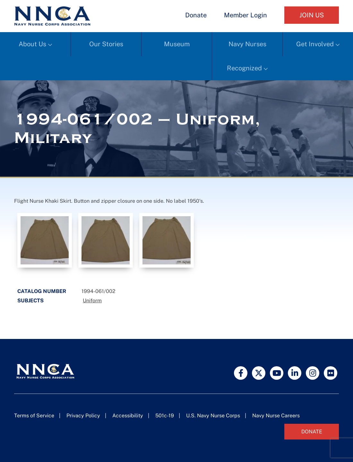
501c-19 (164, 416)
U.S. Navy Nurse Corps (213, 416)
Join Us (311, 15)
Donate (196, 15)
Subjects (30, 301)
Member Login (245, 15)
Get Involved (315, 44)
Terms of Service (34, 416)
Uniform (92, 301)
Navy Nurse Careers (276, 416)
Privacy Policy (83, 416)
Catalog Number (41, 291)
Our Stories (106, 44)
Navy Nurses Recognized (246, 56)
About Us (32, 44)
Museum (177, 44)
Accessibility (127, 416)
